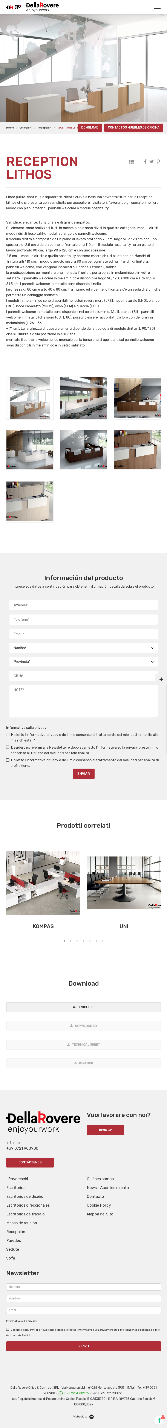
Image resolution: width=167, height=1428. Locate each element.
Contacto (95, 1196)
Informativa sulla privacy (26, 728)
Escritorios (15, 1187)
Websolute (83, 1416)
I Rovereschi (17, 1179)
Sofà (10, 1258)
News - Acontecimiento (108, 1187)
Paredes (13, 1240)
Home (10, 127)
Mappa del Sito (100, 1214)
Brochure (86, 1007)
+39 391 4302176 (76, 1393)
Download (89, 127)
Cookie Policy (99, 1205)
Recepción (44, 127)
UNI (124, 926)
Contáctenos (29, 1162)
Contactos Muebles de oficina (133, 127)
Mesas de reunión (21, 1223)
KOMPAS (43, 926)
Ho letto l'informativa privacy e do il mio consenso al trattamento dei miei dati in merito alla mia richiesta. (82, 737)
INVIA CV (105, 1130)
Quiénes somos (100, 1179)
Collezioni (25, 127)
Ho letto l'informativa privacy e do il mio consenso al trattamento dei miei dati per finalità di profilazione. (82, 763)
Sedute (12, 1249)
